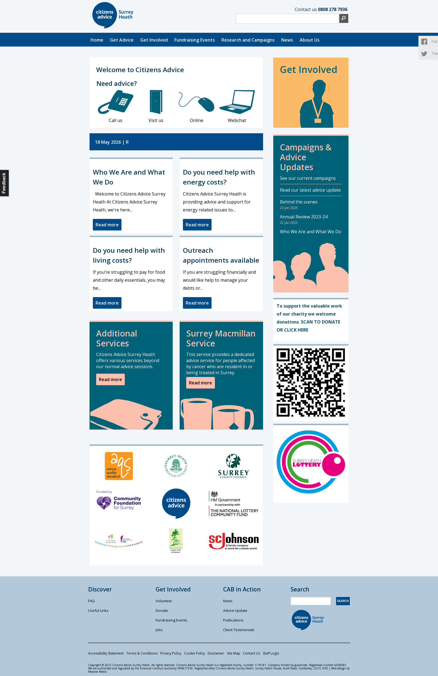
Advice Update (235, 610)
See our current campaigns (308, 178)
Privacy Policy (170, 653)
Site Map (233, 653)
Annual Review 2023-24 (304, 217)
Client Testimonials (239, 629)
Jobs (159, 629)
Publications (233, 620)
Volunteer (164, 600)
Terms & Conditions (142, 653)
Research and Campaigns (248, 40)
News (287, 40)
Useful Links (98, 610)
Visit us (156, 106)
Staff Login (271, 653)
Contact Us (251, 653)
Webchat (237, 106)
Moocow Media (97, 672)
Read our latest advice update (310, 190)
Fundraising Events (194, 40)
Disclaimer (216, 653)
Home (97, 40)
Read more (107, 225)
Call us (115, 106)
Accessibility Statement (106, 653)
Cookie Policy (194, 653)
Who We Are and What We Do (310, 232)
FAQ (91, 600)
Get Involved (154, 40)
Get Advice (122, 40)
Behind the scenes (299, 202)
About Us (310, 40)
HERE (303, 330)
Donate (162, 610)
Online (196, 106)
